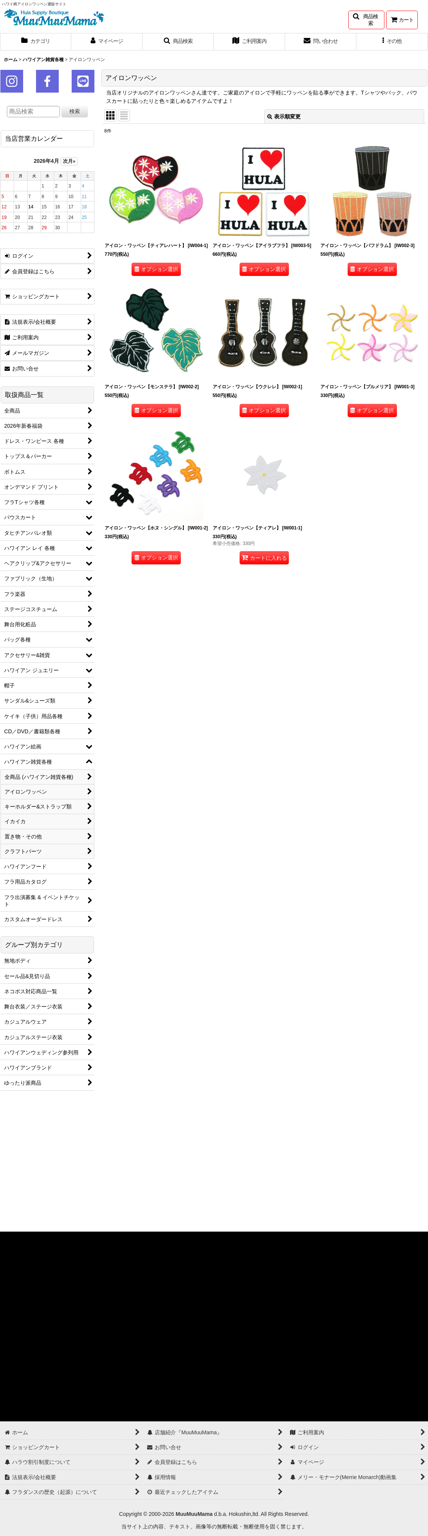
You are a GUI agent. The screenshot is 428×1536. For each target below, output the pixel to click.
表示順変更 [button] (284, 116)
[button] (366, 20)
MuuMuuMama (194, 1514)
